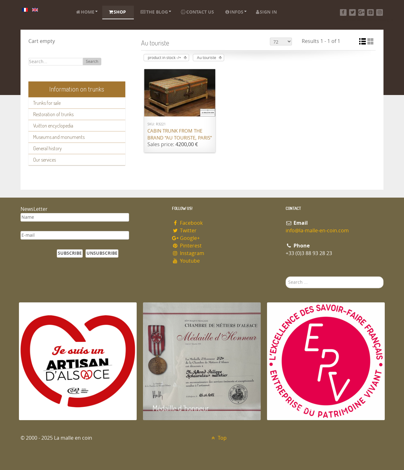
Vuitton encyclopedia (53, 125)
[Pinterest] (370, 12)
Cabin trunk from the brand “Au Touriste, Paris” (179, 134)
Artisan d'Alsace (51, 408)
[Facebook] (343, 12)
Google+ (186, 238)
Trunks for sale (47, 103)
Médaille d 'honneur (180, 408)
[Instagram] (379, 12)
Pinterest (187, 246)
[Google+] (361, 12)
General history (47, 148)
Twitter (184, 231)
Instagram (188, 253)
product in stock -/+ (164, 58)
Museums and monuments (59, 137)
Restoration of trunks (53, 114)
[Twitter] (352, 12)
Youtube (186, 261)
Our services (44, 160)
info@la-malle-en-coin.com (317, 231)
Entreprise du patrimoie (310, 408)
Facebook (187, 223)
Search (92, 61)
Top (218, 438)
